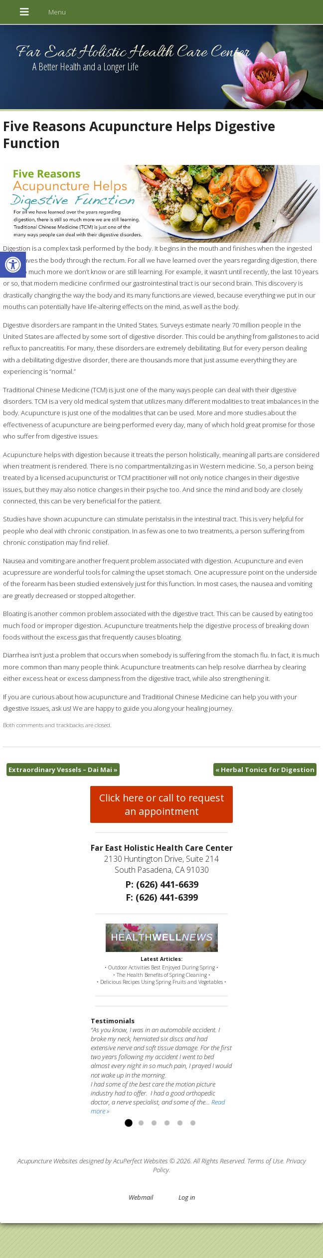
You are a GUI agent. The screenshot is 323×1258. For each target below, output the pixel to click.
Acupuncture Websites (47, 1160)
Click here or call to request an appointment (161, 804)
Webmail (141, 1197)
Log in (186, 1197)
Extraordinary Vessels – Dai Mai (63, 769)
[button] (13, 265)
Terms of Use (265, 1160)
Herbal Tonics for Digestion (265, 769)
